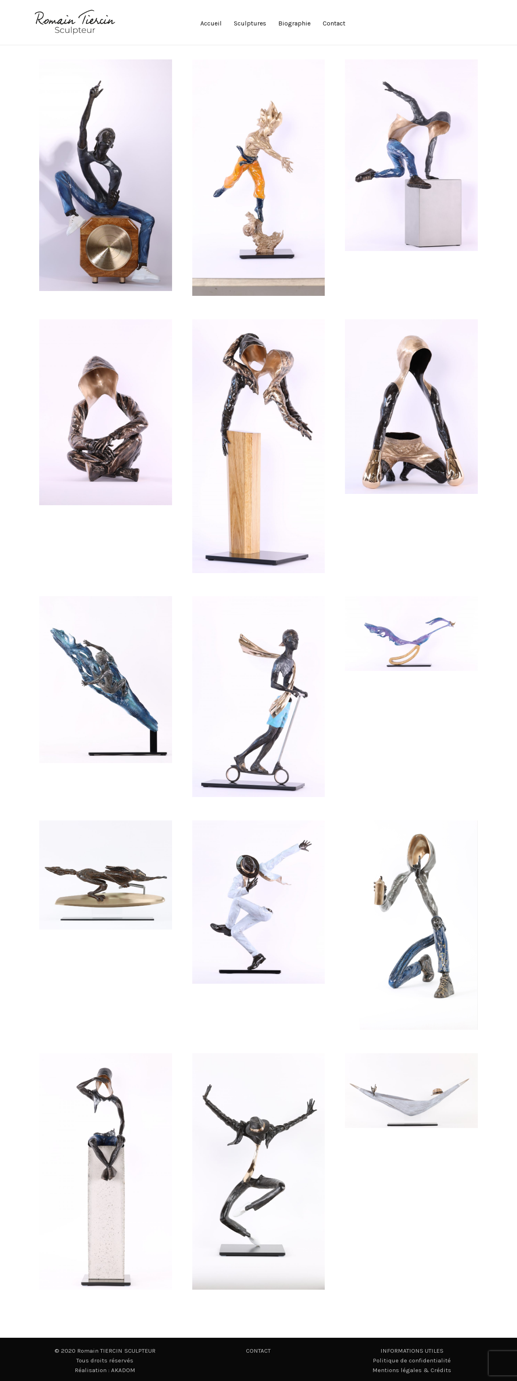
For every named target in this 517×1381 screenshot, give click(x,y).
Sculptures (250, 23)
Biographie (294, 23)
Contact (334, 23)
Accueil (211, 23)
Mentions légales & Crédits (411, 1370)
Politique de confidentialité (412, 1360)
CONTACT (258, 1350)
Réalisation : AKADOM (105, 1370)
